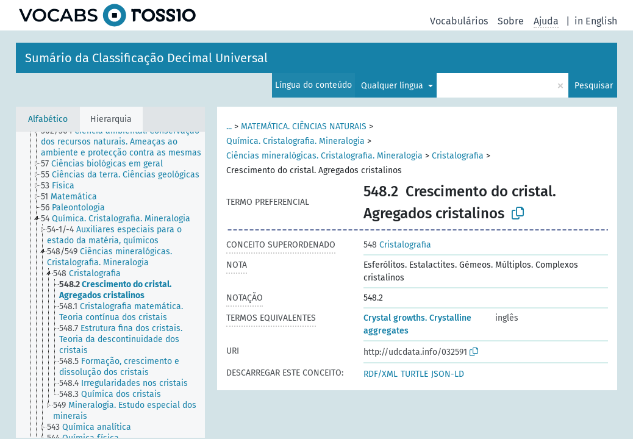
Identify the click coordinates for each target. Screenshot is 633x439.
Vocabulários (459, 21)
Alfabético (48, 119)
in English (595, 21)
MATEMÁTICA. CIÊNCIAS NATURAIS (304, 126)
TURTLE (414, 374)
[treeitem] (128, 142)
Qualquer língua (393, 85)
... (229, 126)
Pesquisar (593, 85)
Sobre (511, 21)
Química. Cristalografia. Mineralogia (295, 141)
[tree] (110, 285)
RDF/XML (380, 374)
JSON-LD (447, 374)
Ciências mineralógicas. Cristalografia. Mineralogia (324, 156)
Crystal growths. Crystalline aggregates (417, 324)
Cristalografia (458, 156)
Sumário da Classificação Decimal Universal (146, 58)
